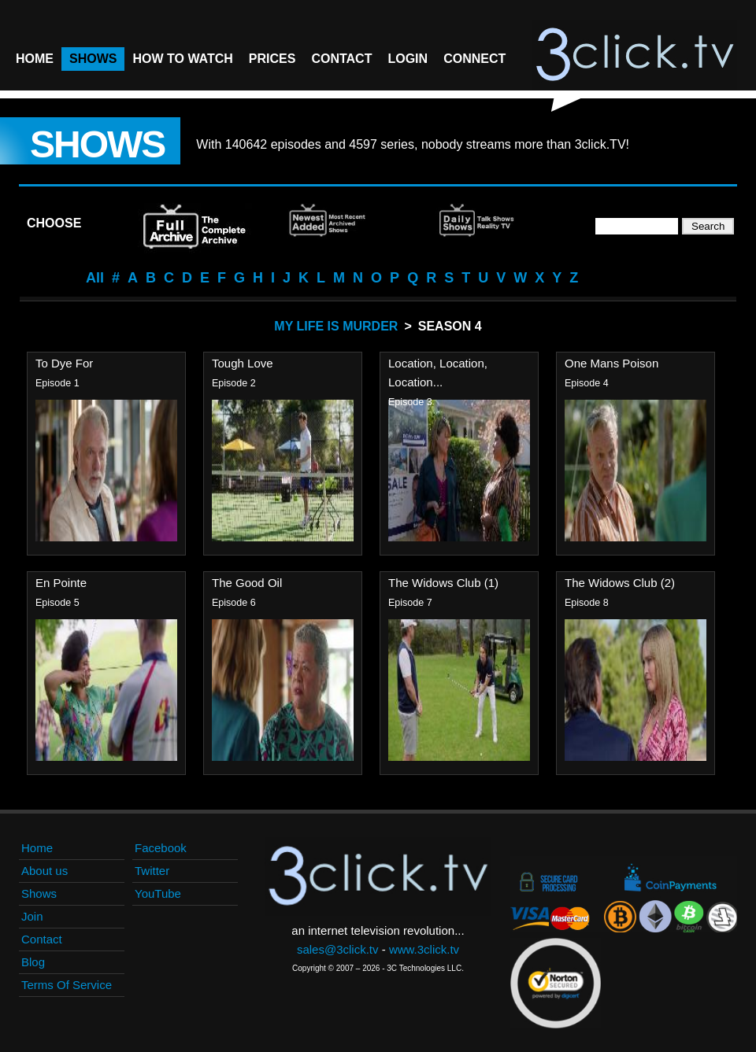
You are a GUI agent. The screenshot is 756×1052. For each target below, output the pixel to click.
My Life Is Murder (336, 326)
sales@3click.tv (338, 949)
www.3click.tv (424, 949)
